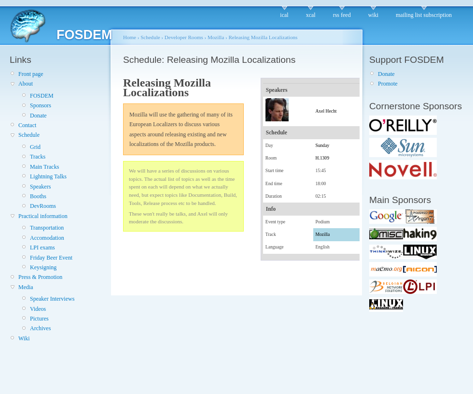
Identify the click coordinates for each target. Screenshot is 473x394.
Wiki (24, 338)
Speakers (40, 186)
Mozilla (216, 37)
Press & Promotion (40, 277)
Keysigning (43, 267)
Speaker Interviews (52, 298)
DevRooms (43, 206)
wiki (373, 15)
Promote (388, 83)
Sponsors (40, 105)
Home (129, 37)
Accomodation (47, 237)
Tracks (37, 156)
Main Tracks (44, 166)
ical (284, 15)
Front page (30, 74)
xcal (311, 15)
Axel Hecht (325, 111)
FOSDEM (42, 95)
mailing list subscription (424, 15)
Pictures (39, 318)
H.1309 (322, 158)
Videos (38, 309)
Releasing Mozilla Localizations (263, 37)
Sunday (322, 145)
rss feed (342, 15)
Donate (38, 115)
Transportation (47, 227)
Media (25, 287)
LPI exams (42, 247)
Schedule (29, 134)
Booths (38, 196)
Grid (35, 147)
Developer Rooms (184, 37)
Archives (40, 328)
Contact (27, 125)
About (25, 83)
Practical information (43, 216)
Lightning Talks (48, 176)
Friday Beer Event (51, 257)
